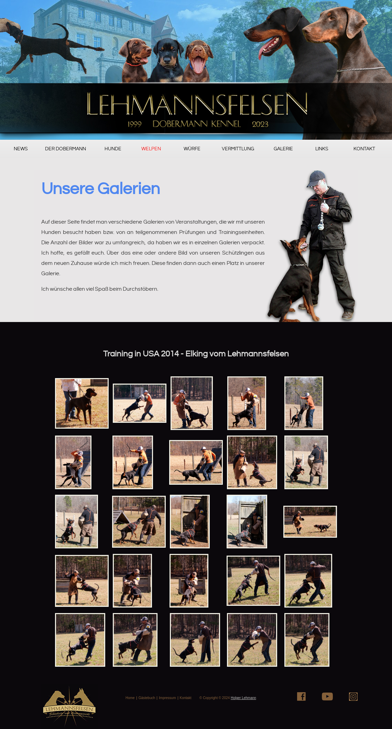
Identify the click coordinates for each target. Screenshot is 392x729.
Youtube (327, 696)
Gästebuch (147, 697)
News (21, 149)
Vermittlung (238, 149)
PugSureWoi (196, 70)
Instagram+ (353, 696)
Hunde (113, 149)
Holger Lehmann (243, 698)
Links (321, 149)
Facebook (301, 696)
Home (130, 697)
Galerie (283, 149)
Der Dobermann (65, 149)
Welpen (151, 149)
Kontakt (364, 149)
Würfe (192, 149)
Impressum (167, 697)
